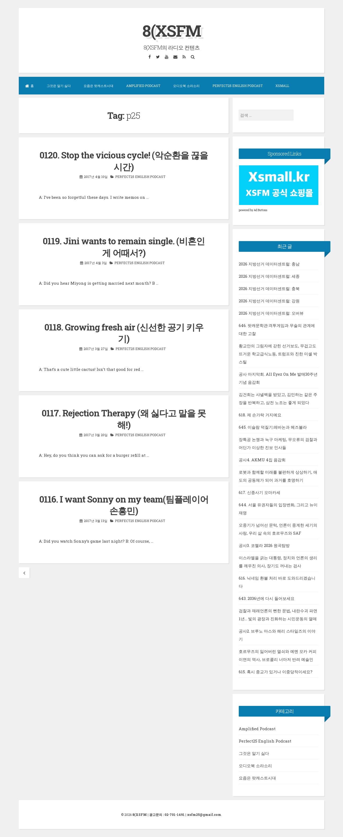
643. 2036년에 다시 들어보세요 (266, 598)
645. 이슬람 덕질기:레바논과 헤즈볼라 (273, 426)
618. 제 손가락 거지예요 (260, 414)
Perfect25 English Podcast (237, 85)
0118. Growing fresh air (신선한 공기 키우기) (124, 331)
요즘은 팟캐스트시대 (98, 85)
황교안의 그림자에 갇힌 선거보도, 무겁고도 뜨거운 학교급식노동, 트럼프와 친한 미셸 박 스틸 (278, 353)
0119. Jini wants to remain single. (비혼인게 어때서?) (123, 246)
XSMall (282, 85)
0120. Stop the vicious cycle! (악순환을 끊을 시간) (123, 160)
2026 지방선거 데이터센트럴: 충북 (269, 288)
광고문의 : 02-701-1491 (167, 814)
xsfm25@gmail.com (204, 814)
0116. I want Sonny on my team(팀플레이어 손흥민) (123, 503)
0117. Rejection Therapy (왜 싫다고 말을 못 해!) (123, 417)
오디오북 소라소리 (186, 85)
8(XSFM (171, 30)
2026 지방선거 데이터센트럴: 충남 (269, 263)
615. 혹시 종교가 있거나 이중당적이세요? (275, 671)
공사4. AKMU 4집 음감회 (262, 459)
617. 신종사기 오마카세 (259, 492)
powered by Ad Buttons (253, 210)
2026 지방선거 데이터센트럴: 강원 (269, 300)
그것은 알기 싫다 (59, 85)
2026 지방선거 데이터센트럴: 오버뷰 (271, 312)
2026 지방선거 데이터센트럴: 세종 (269, 276)
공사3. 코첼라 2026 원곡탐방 (264, 545)
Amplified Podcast (143, 85)
